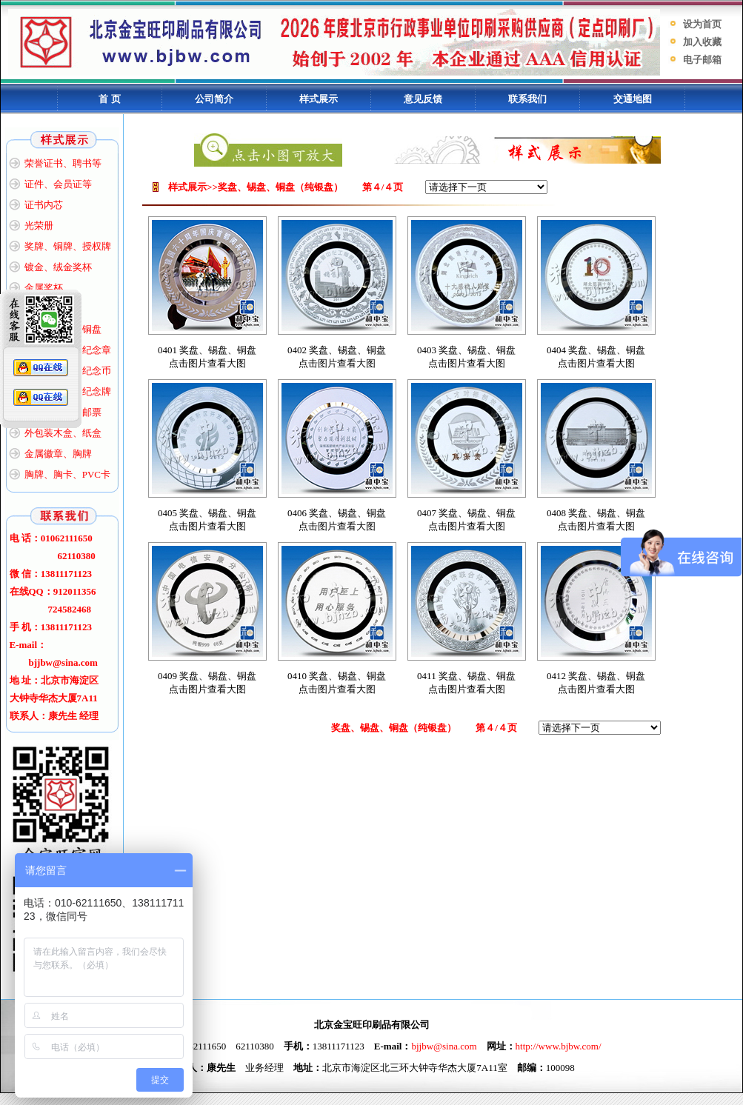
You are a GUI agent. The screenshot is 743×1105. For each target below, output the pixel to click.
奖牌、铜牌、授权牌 (67, 246)
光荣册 (38, 225)
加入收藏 (702, 41)
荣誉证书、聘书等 (62, 163)
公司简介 (214, 98)
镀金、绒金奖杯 (58, 267)
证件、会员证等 (58, 184)
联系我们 (527, 98)
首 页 (109, 98)
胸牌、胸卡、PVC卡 (67, 474)
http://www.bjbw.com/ (559, 1046)
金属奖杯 (43, 287)
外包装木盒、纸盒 (62, 432)
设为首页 (702, 24)
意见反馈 (423, 98)
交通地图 (632, 98)
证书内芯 (43, 204)
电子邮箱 (702, 59)
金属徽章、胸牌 (58, 453)
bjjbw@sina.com (443, 1046)
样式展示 (318, 98)
